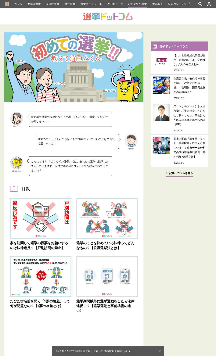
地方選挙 (70, 3)
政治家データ (115, 3)
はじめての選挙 (137, 3)
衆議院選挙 (34, 3)
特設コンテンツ (179, 3)
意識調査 (157, 3)
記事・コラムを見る (181, 173)
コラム (18, 3)
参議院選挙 (52, 3)
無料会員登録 (83, 350)
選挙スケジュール (91, 3)
